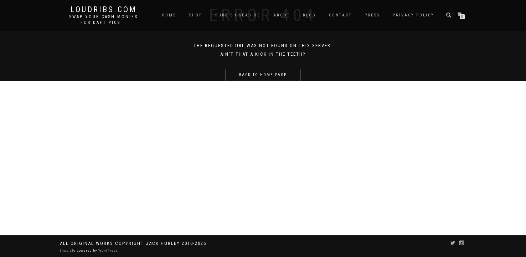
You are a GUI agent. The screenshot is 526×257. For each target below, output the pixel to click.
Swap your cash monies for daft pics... (103, 19)
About (281, 15)
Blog (309, 15)
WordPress (107, 250)
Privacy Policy (413, 15)
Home (169, 15)
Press (372, 15)
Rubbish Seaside (238, 15)
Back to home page (263, 74)
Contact (340, 15)
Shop (195, 15)
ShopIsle (68, 250)
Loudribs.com (104, 9)
